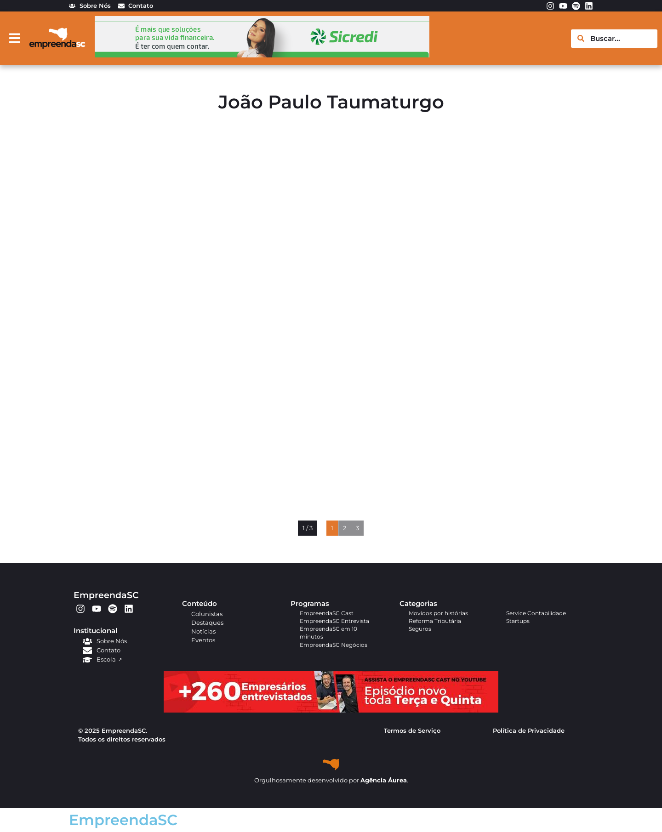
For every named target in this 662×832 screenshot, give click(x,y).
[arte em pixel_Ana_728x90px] (262, 55)
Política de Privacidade (529, 730)
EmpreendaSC (106, 594)
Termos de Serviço (412, 730)
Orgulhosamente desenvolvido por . (331, 780)
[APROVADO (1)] (331, 710)
